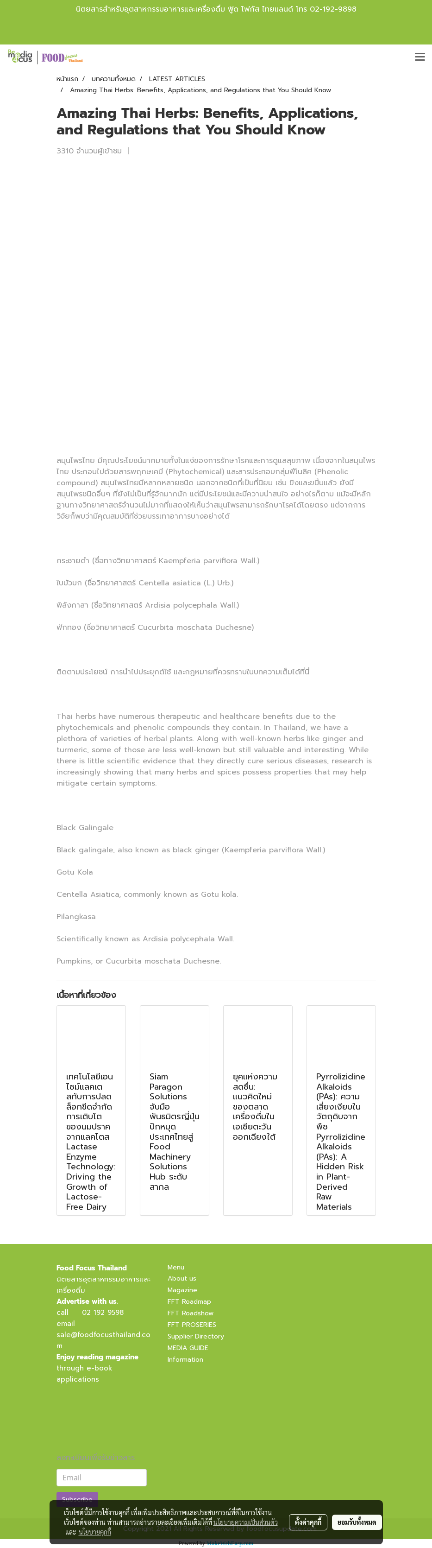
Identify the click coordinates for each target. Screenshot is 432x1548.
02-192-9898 (333, 9)
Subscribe (77, 1499)
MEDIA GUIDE (188, 1348)
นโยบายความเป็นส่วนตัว (245, 1522)
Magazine (182, 1290)
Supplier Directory (196, 1336)
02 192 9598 (103, 1312)
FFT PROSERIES (192, 1325)
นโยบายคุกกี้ (95, 1532)
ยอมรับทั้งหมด (357, 1522)
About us (182, 1278)
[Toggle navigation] (420, 57)
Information (185, 1359)
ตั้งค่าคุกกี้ (308, 1522)
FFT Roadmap (189, 1302)
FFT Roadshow (190, 1313)
